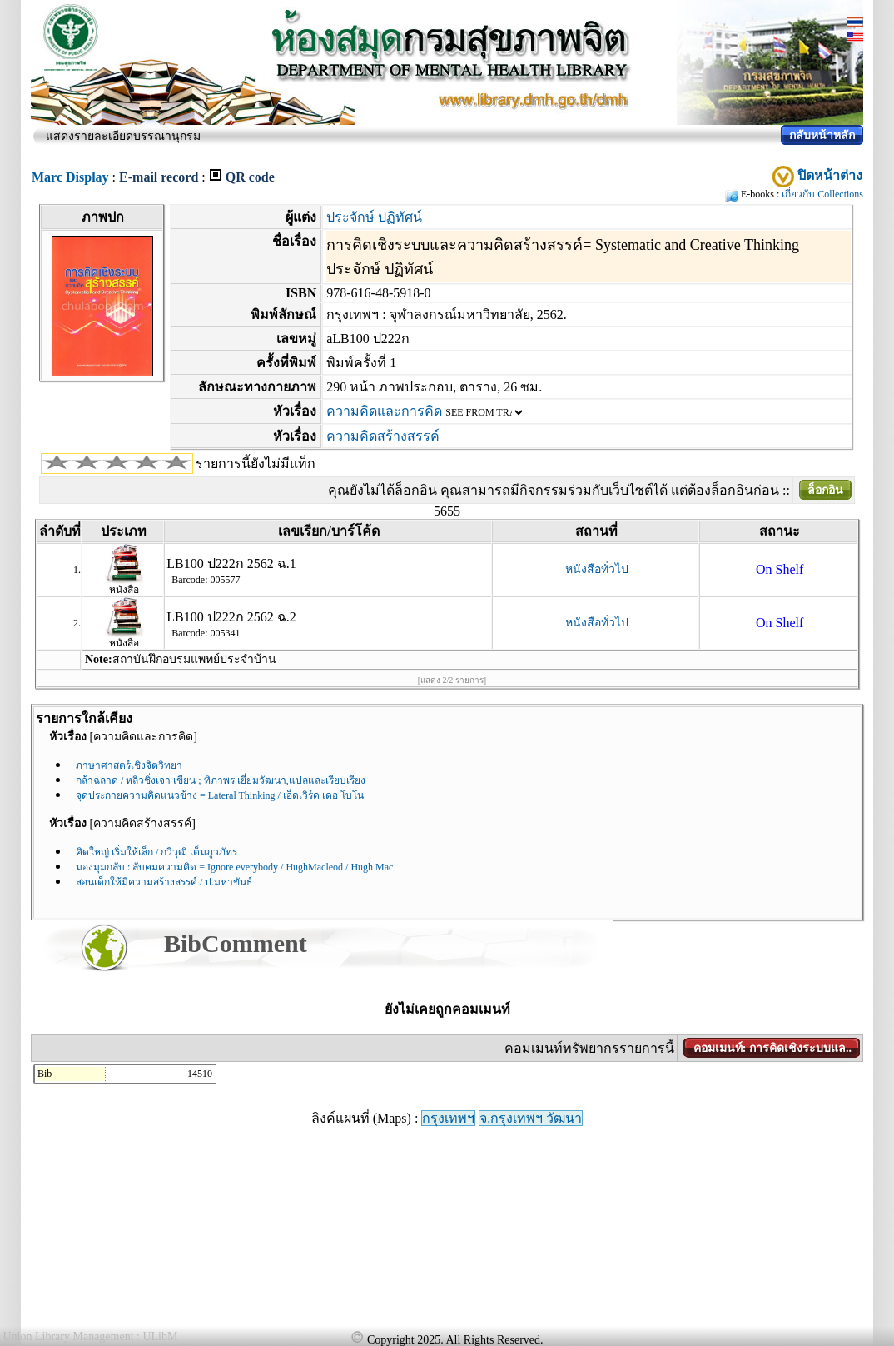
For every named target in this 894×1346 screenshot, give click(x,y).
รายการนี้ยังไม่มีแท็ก (255, 463)
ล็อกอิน (825, 490)
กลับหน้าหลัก (822, 135)
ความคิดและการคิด (384, 411)
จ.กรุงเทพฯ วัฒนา (530, 1118)
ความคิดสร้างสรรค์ (383, 436)
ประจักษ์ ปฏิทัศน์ (374, 217)
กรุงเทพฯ (448, 1118)
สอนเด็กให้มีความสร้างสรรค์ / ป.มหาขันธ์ (164, 882)
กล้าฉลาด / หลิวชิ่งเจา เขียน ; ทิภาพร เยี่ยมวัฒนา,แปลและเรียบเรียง (220, 780)
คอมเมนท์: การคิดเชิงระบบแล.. (772, 1048)
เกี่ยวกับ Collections (822, 194)
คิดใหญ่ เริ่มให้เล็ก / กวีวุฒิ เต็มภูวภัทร (156, 852)
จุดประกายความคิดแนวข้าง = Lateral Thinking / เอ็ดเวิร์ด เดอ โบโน (220, 795)
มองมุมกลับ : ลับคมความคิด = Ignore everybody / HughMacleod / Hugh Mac (234, 867)
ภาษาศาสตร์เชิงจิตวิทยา (129, 765)
